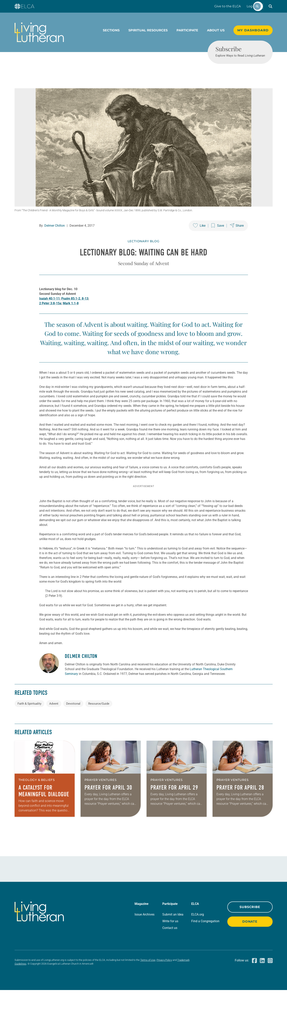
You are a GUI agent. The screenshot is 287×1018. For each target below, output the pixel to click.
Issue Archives (144, 942)
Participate (187, 30)
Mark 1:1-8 (71, 317)
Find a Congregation (205, 949)
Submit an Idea (172, 942)
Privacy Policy (164, 987)
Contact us (169, 956)
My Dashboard (253, 30)
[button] (270, 6)
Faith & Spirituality (29, 731)
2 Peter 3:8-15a (50, 317)
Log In (251, 6)
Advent (53, 731)
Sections (111, 30)
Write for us (170, 949)
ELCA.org (197, 942)
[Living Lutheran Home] (39, 32)
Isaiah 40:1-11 (49, 313)
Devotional (73, 731)
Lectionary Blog (144, 255)
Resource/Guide (98, 731)
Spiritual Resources (148, 30)
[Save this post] (217, 240)
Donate (249, 949)
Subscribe (250, 935)
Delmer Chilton (54, 240)
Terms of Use (147, 987)
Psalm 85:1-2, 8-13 (74, 313)
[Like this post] (199, 240)
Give (227, 6)
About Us (216, 30)
